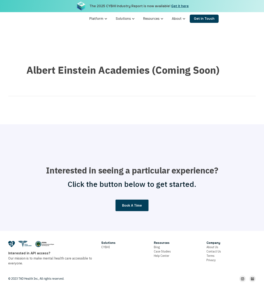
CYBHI (105, 247)
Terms (210, 256)
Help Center (161, 256)
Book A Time (132, 205)
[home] (65, 18)
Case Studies (162, 251)
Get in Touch (204, 18)
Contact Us (213, 251)
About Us (212, 247)
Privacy (211, 260)
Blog (157, 247)
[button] (98, 18)
